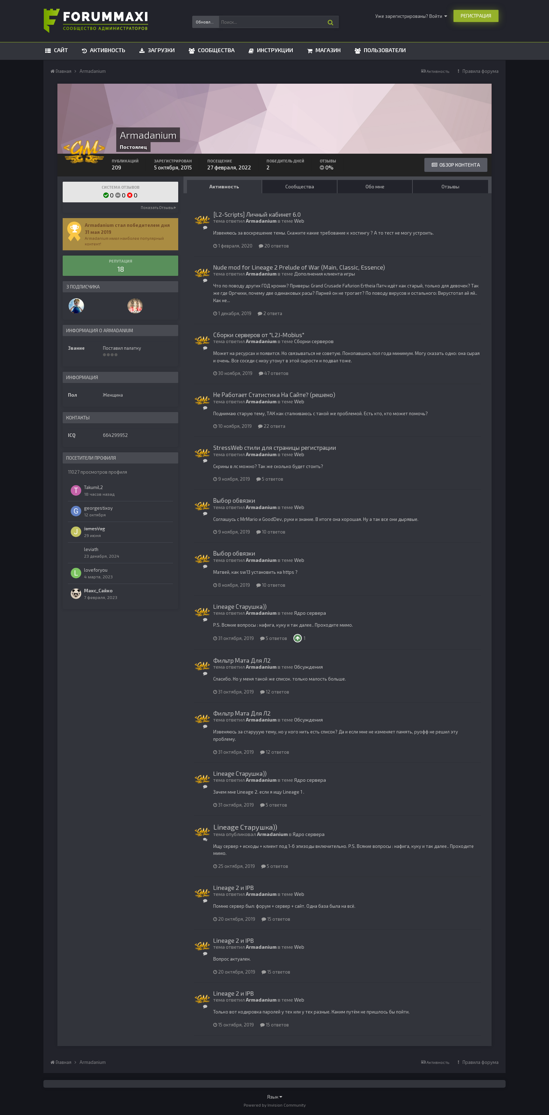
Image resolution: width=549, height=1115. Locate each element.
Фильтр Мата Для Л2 (242, 660)
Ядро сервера (310, 613)
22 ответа (271, 426)
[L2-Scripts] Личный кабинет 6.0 (257, 214)
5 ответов (269, 479)
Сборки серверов (314, 341)
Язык (274, 1097)
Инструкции (274, 50)
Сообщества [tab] (299, 186)
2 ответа (270, 313)
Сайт (60, 50)
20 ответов (274, 246)
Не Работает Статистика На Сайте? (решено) (274, 394)
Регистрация (476, 16)
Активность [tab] (224, 186)
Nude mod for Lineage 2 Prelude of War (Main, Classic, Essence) (299, 267)
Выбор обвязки (234, 500)
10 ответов (270, 532)
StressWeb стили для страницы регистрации (274, 447)
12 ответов (274, 692)
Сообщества (215, 50)
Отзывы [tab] (450, 186)
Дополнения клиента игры (324, 274)
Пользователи (384, 50)
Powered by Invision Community (275, 1104)
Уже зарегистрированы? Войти (411, 16)
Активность (107, 50)
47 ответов (274, 373)
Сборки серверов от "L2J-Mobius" (258, 334)
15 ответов (276, 919)
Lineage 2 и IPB (233, 887)
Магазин (327, 50)
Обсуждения (308, 667)
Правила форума (481, 71)
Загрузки (160, 50)
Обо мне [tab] (375, 186)
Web (299, 221)
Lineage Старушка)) (239, 606)
